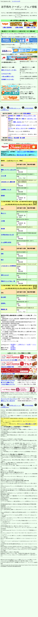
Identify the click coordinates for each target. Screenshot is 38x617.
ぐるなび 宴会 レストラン (8, 384)
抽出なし (10, 137)
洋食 (23, 118)
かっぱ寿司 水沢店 (6, 242)
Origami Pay (26, 546)
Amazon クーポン (10, 532)
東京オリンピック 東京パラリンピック (19, 559)
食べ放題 (22, 137)
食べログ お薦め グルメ (7, 382)
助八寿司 (3, 297)
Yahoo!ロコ (32, 447)
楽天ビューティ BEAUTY (8, 400)
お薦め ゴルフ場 (30, 27)
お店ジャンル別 (21, 151)
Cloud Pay (17, 515)
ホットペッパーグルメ (6, 428)
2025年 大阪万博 (20, 561)
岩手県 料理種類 (27, 108)
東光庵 (3, 228)
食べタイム (3, 532)
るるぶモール (4, 480)
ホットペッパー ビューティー (9, 399)
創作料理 (10, 118)
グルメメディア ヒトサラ (8, 380)
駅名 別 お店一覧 (21, 155)
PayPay (35, 546)
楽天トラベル (4, 554)
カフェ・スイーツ (21, 128)
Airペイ (10, 541)
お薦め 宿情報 (19, 27)
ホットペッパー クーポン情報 (9, 360)
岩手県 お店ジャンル (14, 108)
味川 (2, 259)
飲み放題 (16, 137)
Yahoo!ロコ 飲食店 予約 (7, 366)
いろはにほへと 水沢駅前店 (8, 265)
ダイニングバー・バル (29, 115)
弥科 (2, 253)
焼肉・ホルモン (17, 122)
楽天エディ (3, 538)
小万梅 (3, 221)
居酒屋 (18, 115)
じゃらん (9, 554)
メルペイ (30, 549)
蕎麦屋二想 (4, 309)
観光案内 (13, 344)
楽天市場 (28, 535)
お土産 (28, 344)
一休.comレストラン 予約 (8, 373)
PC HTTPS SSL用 (16, 1)
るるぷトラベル (15, 554)
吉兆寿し (3, 303)
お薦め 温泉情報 (7, 27)
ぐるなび (3, 454)
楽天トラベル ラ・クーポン (8, 70)
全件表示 (10, 115)
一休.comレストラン (12, 464)
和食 (17, 118)
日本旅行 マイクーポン (7, 79)
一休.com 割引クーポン (7, 76)
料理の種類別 (27, 113)
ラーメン (10, 128)
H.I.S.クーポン (18, 532)
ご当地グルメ (21, 344)
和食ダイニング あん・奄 (8, 281)
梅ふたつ (3, 213)
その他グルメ (32, 128)
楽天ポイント (27, 554)
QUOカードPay (16, 549)
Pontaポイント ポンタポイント (7, 517)
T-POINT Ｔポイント (31, 517)
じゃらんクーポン (6, 73)
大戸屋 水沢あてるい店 (7, 234)
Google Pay (5, 515)
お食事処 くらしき (6, 189)
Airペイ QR (19, 541)
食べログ (3, 472)
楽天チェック (14, 538)
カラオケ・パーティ (21, 125)
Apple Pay (9, 547)
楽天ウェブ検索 (10, 512)
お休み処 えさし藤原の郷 (8, 182)
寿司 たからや (5, 275)
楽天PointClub (25, 547)
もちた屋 (3, 175)
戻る (3, 108)
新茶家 (3, 195)
